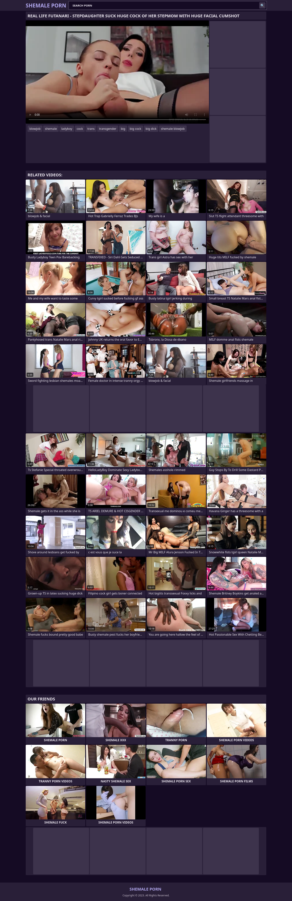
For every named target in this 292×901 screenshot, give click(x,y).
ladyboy (66, 129)
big (123, 129)
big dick (151, 129)
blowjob (35, 129)
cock (80, 129)
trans (91, 129)
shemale (51, 129)
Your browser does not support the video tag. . (117, 72)
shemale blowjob (173, 129)
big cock (135, 129)
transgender (107, 129)
